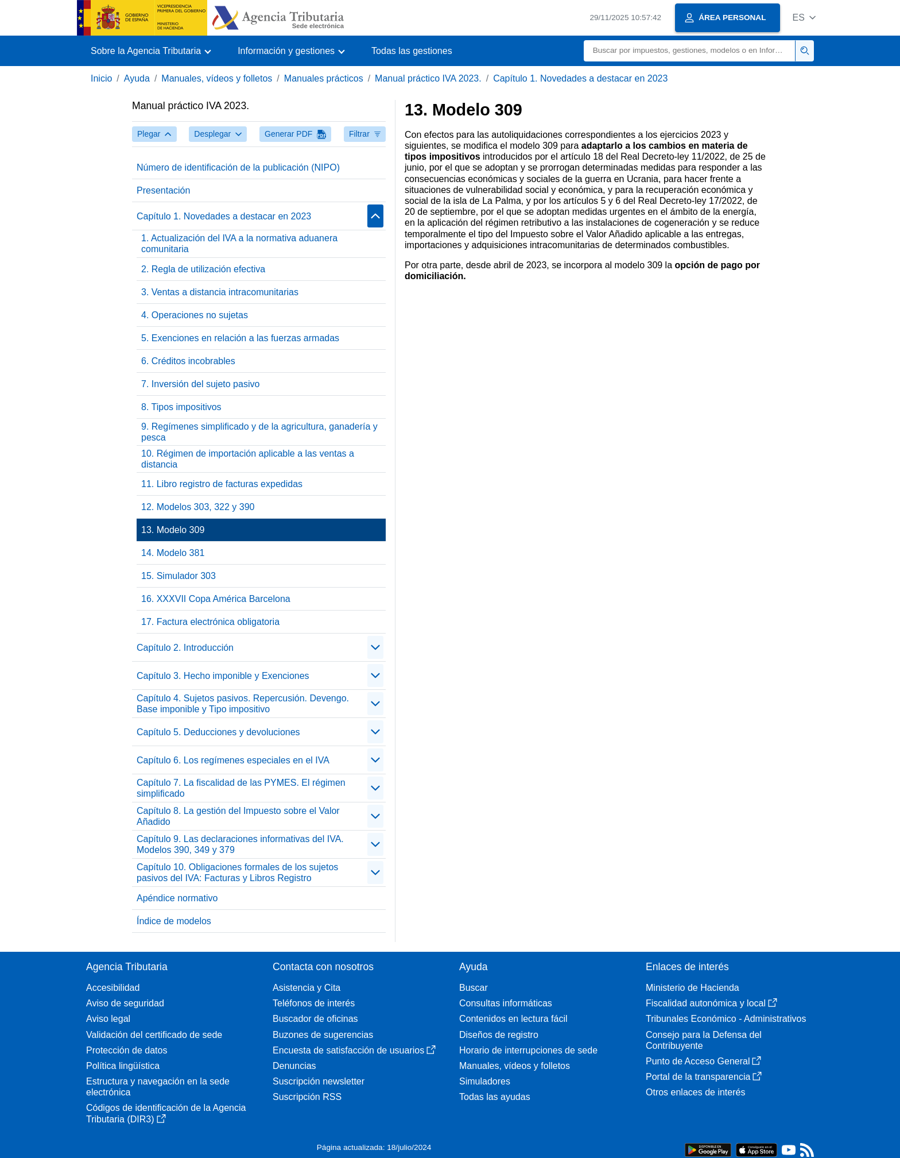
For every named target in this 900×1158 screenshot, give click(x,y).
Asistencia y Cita (306, 988)
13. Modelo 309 (172, 530)
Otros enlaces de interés (695, 1092)
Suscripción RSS (307, 1097)
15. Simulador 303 (178, 576)
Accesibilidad (112, 988)
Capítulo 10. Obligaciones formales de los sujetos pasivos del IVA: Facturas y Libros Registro (237, 872)
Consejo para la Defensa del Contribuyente (704, 1040)
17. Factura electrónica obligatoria (210, 622)
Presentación (163, 190)
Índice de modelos (174, 921)
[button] (804, 17)
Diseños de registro (498, 1035)
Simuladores (484, 1081)
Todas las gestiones (411, 51)
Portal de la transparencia (704, 1077)
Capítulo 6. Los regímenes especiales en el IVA (233, 760)
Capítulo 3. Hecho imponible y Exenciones (223, 676)
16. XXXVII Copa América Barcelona (215, 599)
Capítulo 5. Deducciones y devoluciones (218, 732)
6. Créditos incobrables (188, 361)
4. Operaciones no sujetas (194, 315)
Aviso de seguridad (125, 1003)
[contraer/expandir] (375, 215)
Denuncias (294, 1066)
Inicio (101, 78)
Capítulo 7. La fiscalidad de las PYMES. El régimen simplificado (241, 788)
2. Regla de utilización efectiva (203, 269)
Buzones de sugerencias (323, 1035)
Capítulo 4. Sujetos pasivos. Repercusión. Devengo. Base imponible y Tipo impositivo (243, 703)
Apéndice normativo (177, 898)
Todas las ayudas (494, 1097)
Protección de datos (126, 1050)
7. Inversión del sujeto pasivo (200, 384)
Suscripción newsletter (318, 1081)
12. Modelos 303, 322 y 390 (197, 507)
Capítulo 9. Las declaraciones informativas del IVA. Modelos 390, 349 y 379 (240, 844)
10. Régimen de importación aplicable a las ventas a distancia (247, 459)
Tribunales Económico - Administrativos (726, 1019)
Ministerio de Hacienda (692, 988)
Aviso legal (108, 1019)
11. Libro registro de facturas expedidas (221, 484)
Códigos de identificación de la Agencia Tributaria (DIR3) (166, 1113)
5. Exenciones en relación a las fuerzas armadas (240, 338)
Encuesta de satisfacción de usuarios (354, 1050)
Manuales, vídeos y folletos (216, 78)
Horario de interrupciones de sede (528, 1050)
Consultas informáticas (505, 1003)
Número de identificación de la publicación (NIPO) (238, 167)
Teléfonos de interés (314, 1003)
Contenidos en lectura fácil (513, 1019)
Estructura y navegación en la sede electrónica (158, 1086)
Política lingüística (123, 1066)
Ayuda (137, 78)
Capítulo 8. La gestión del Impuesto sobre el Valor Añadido (238, 816)
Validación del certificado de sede (154, 1035)
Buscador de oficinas (315, 1019)
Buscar (473, 988)
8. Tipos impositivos (181, 407)
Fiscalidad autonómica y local (711, 1003)
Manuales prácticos (323, 78)
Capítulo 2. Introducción (185, 648)
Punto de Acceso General (703, 1061)
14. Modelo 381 (172, 553)
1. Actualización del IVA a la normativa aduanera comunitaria (239, 243)
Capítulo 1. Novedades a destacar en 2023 (580, 78)
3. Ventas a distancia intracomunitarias (219, 292)
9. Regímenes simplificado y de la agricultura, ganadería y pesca (259, 432)
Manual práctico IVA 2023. (428, 78)
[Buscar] (690, 50)
